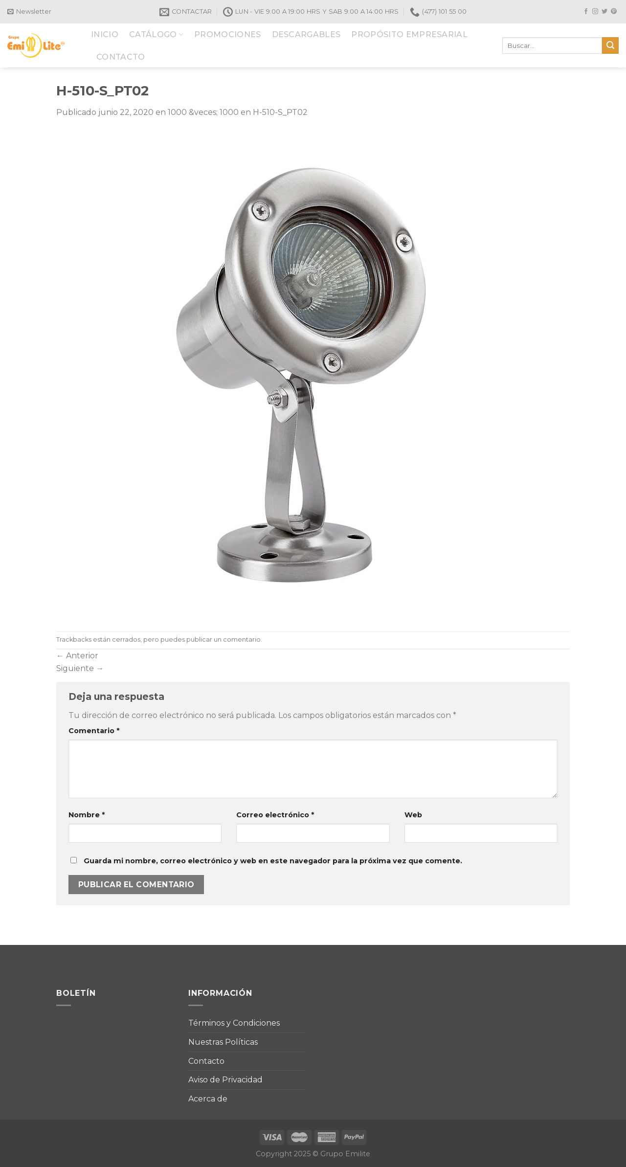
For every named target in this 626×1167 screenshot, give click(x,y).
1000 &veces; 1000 (203, 112)
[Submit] (610, 45)
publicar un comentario (223, 639)
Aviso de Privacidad (225, 1079)
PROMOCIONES (227, 34)
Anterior (77, 655)
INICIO (104, 34)
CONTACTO (120, 57)
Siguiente (80, 668)
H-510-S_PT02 (280, 112)
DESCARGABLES (306, 34)
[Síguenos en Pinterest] (614, 11)
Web (413, 814)
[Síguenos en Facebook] (586, 11)
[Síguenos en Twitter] (604, 11)
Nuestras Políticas (223, 1042)
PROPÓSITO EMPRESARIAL (409, 34)
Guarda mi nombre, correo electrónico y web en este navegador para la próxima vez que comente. (273, 860)
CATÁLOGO (156, 34)
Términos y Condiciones (234, 1023)
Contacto (206, 1061)
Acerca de (207, 1098)
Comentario (93, 730)
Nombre (86, 814)
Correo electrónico (275, 814)
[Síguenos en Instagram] (595, 11)
